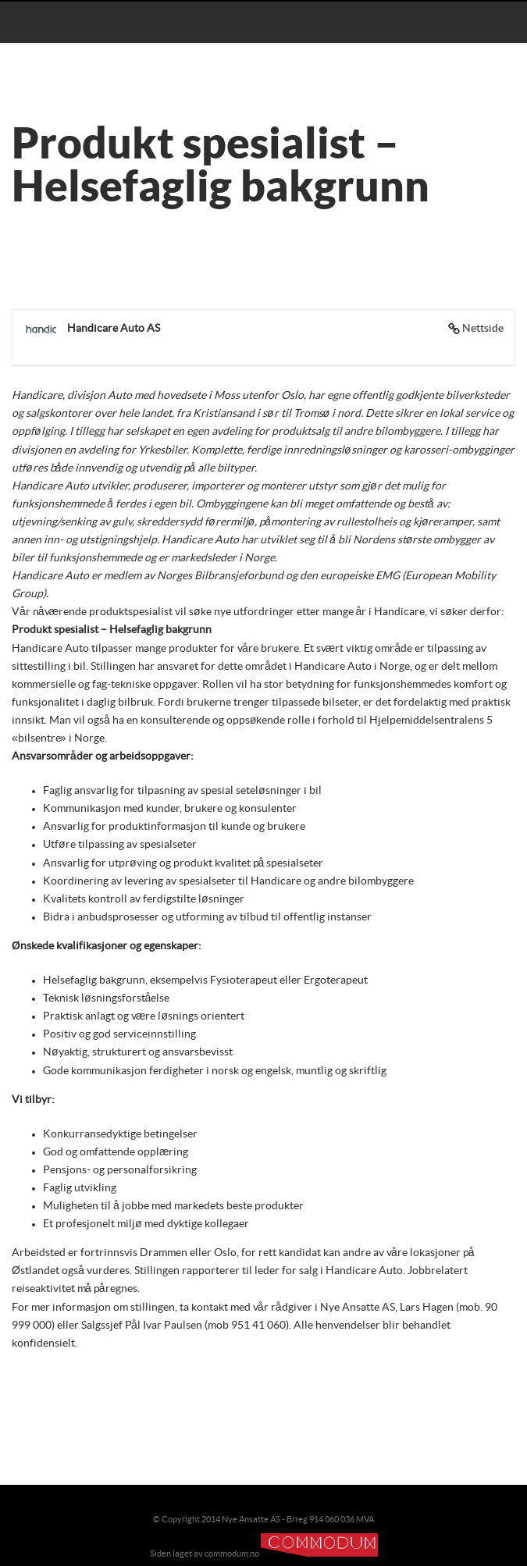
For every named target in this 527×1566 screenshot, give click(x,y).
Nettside (483, 328)
